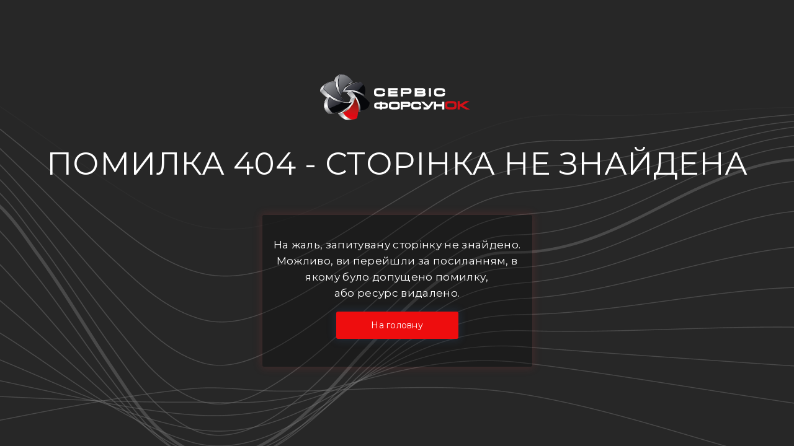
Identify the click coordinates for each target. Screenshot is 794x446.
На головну (397, 325)
